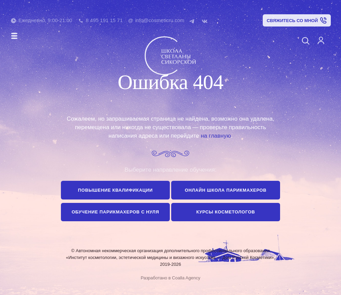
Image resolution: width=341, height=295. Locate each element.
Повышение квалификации (115, 190)
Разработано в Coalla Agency (170, 277)
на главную (216, 136)
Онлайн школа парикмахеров (225, 190)
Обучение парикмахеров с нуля (115, 211)
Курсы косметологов (225, 211)
